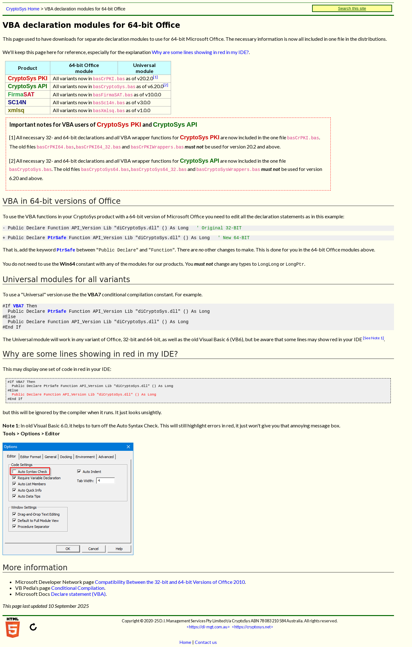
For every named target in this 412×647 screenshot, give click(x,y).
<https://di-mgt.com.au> (208, 623)
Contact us (206, 639)
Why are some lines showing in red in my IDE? (200, 52)
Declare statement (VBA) (78, 591)
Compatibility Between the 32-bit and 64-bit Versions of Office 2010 (170, 579)
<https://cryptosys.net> (252, 623)
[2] (165, 84)
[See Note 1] (373, 334)
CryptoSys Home (23, 8)
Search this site (352, 8)
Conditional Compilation (77, 585)
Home (185, 639)
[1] (155, 77)
